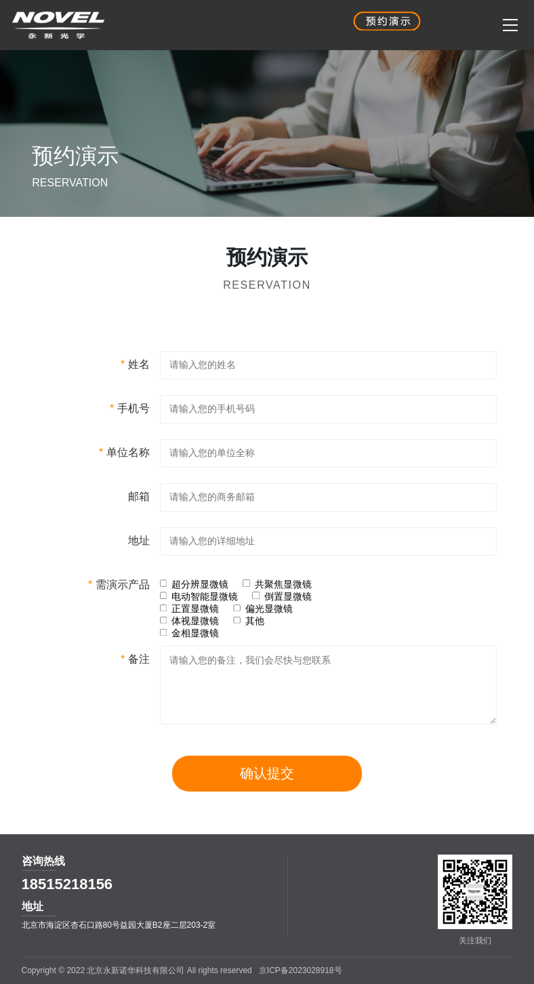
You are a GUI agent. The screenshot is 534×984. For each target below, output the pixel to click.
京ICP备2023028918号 (300, 970)
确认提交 (267, 794)
